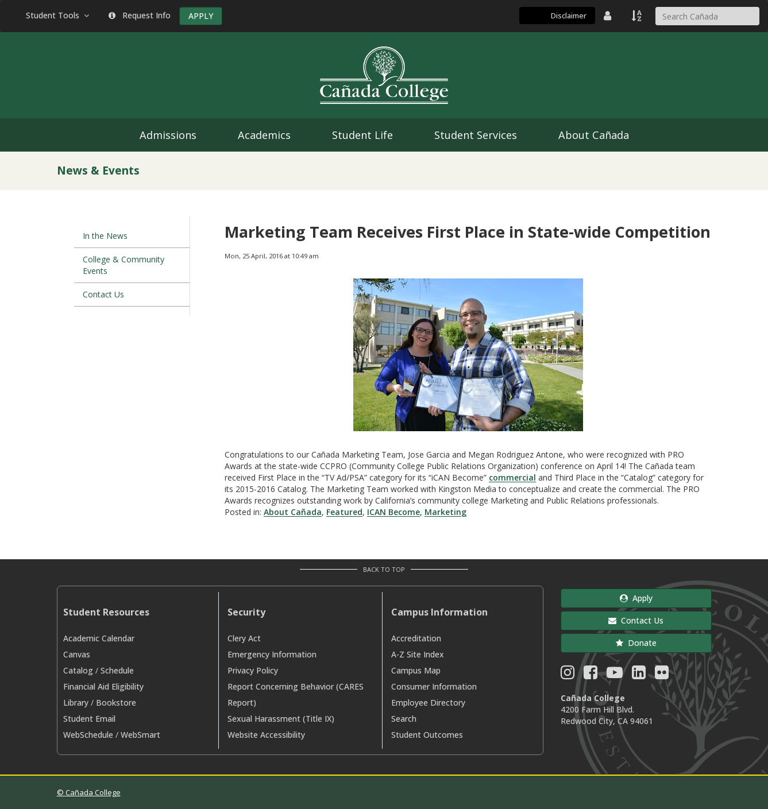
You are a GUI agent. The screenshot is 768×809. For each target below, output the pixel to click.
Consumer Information (434, 686)
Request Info (140, 15)
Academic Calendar (98, 638)
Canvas (76, 654)
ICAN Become (393, 511)
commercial (512, 477)
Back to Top (384, 569)
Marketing (445, 511)
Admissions (168, 135)
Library (75, 702)
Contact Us (103, 294)
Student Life (362, 135)
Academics (264, 135)
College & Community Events (123, 265)
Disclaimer (568, 15)
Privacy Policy (252, 670)
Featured (344, 511)
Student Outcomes (427, 734)
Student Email (89, 718)
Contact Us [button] (635, 620)
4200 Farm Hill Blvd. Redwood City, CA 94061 (607, 715)
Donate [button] (636, 642)
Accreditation (416, 638)
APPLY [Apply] (200, 15)
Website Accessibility (266, 734)
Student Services (475, 135)
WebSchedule (88, 734)
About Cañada (593, 135)
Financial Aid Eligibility (103, 686)
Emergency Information (272, 654)
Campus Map (416, 670)
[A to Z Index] (638, 15)
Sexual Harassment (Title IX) (280, 718)
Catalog (78, 670)
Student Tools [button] (58, 15)
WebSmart (140, 734)
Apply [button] (636, 598)
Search (403, 718)
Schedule (117, 670)
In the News (105, 235)
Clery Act (244, 638)
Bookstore (116, 702)
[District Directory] (609, 15)
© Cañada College (89, 792)
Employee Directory (428, 702)
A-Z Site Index (417, 654)
